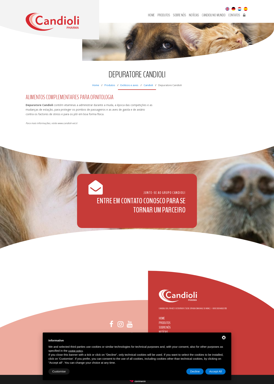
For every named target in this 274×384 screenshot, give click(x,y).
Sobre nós (179, 15)
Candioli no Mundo (213, 15)
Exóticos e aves (129, 85)
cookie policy (75, 350)
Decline (195, 371)
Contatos (234, 15)
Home (151, 15)
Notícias (194, 15)
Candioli (148, 85)
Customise (59, 371)
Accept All (215, 371)
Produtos (164, 15)
